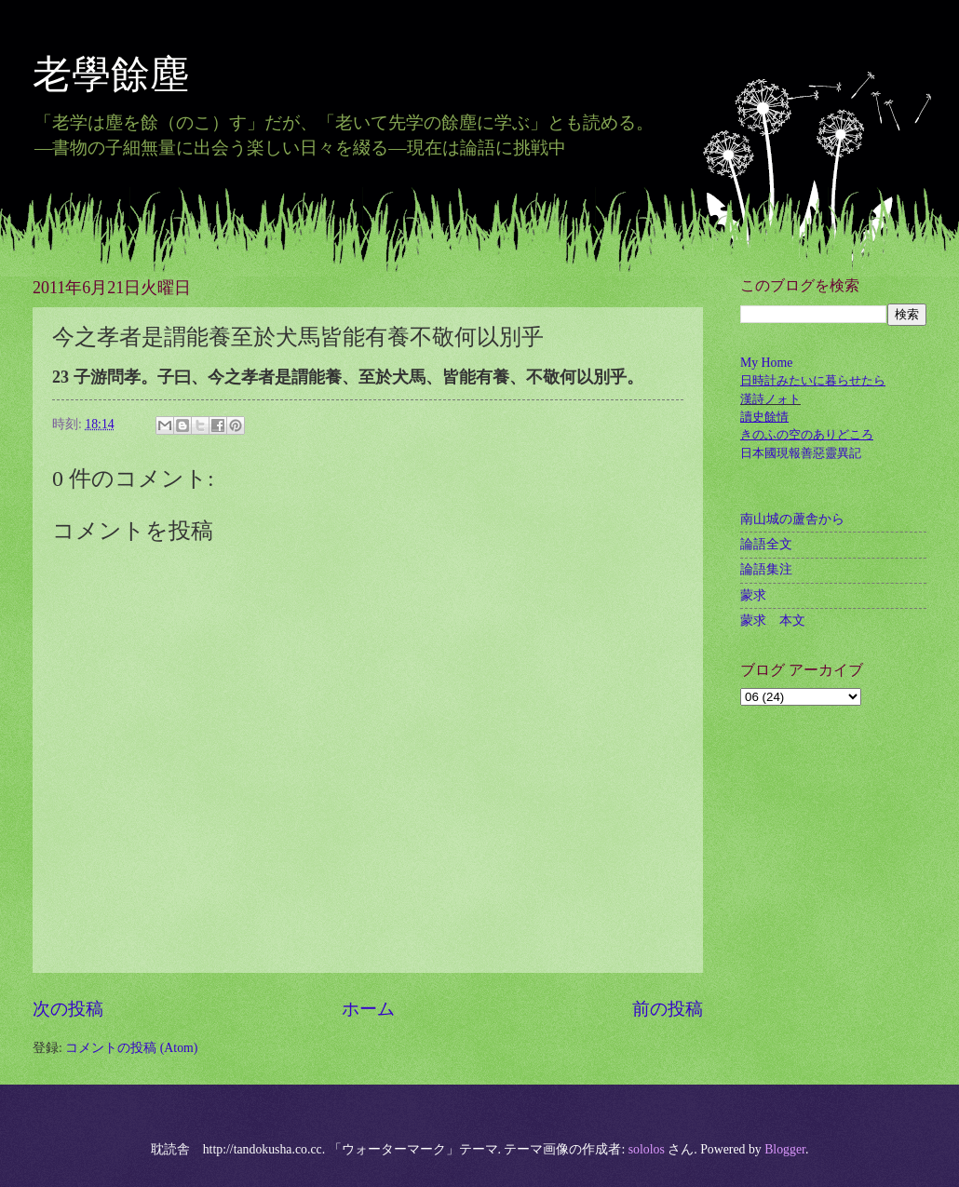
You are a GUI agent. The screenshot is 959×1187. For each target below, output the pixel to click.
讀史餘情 (764, 417)
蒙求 (753, 595)
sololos (646, 1149)
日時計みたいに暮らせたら (812, 380)
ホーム (368, 1008)
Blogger (784, 1149)
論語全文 (766, 544)
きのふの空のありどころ (806, 434)
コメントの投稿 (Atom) (131, 1048)
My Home (766, 363)
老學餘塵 (130, 74)
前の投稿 (667, 1008)
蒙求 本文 (772, 620)
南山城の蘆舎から (792, 519)
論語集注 (766, 569)
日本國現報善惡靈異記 (800, 453)
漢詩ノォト (770, 399)
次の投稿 (68, 1008)
